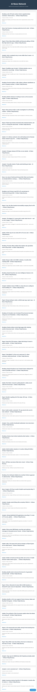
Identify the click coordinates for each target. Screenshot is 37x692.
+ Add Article (33, 689)
